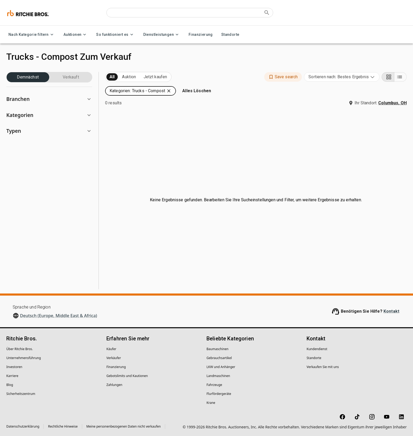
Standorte (230, 35)
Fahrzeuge (214, 385)
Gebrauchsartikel (219, 358)
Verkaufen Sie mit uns (323, 367)
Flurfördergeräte (218, 393)
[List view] (400, 77)
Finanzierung (200, 35)
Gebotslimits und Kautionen (127, 376)
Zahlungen (114, 385)
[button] (49, 99)
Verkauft (71, 77)
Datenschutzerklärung (22, 426)
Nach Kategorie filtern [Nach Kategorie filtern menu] (31, 35)
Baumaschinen (217, 349)
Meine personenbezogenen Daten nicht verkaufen (123, 426)
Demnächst (28, 77)
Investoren (14, 367)
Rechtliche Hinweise (62, 426)
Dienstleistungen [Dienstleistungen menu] (161, 35)
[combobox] (342, 77)
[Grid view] (388, 77)
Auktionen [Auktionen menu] (75, 35)
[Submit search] (267, 12)
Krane (210, 402)
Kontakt (391, 311)
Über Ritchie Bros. (19, 349)
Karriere (12, 376)
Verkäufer (113, 358)
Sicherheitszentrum (20, 393)
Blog (9, 385)
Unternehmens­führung (23, 358)
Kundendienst (317, 349)
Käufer (111, 349)
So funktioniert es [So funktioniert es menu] (115, 35)
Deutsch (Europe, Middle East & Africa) (58, 316)
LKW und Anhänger (220, 367)
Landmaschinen (218, 376)
